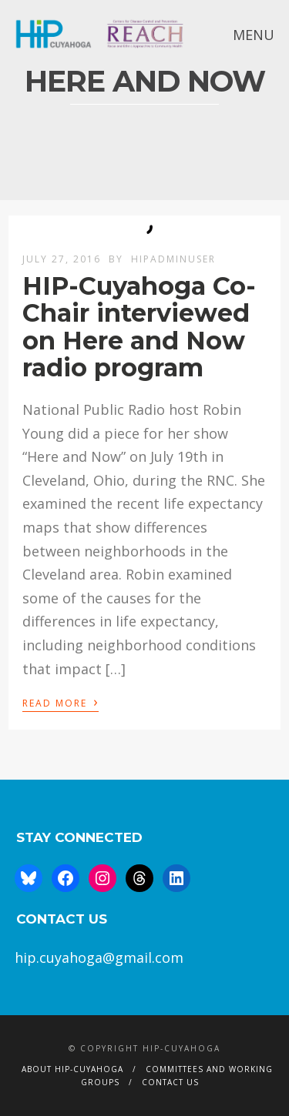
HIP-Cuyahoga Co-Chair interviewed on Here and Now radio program (139, 327)
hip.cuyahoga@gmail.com (99, 957)
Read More (60, 701)
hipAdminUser (173, 259)
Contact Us (170, 1082)
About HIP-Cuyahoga (72, 1069)
